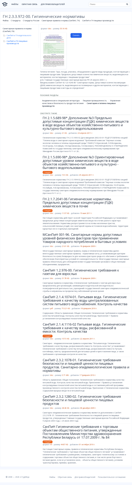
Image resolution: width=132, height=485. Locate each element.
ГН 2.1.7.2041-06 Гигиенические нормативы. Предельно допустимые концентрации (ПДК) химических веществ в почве (78, 202)
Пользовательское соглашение (112, 477)
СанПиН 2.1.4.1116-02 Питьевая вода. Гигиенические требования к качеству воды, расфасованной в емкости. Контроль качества (84, 328)
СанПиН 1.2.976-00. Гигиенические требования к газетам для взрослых (81, 272)
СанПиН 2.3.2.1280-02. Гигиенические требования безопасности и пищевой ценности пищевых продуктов (82, 400)
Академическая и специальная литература (61, 100)
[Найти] (127, 4)
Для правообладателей (53, 4)
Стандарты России (31, 20)
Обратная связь (29, 4)
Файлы (14, 4)
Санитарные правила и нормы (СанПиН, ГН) (61, 20)
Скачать (76, 35)
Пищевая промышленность (95, 100)
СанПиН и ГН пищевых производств (98, 20)
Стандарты (15, 20)
